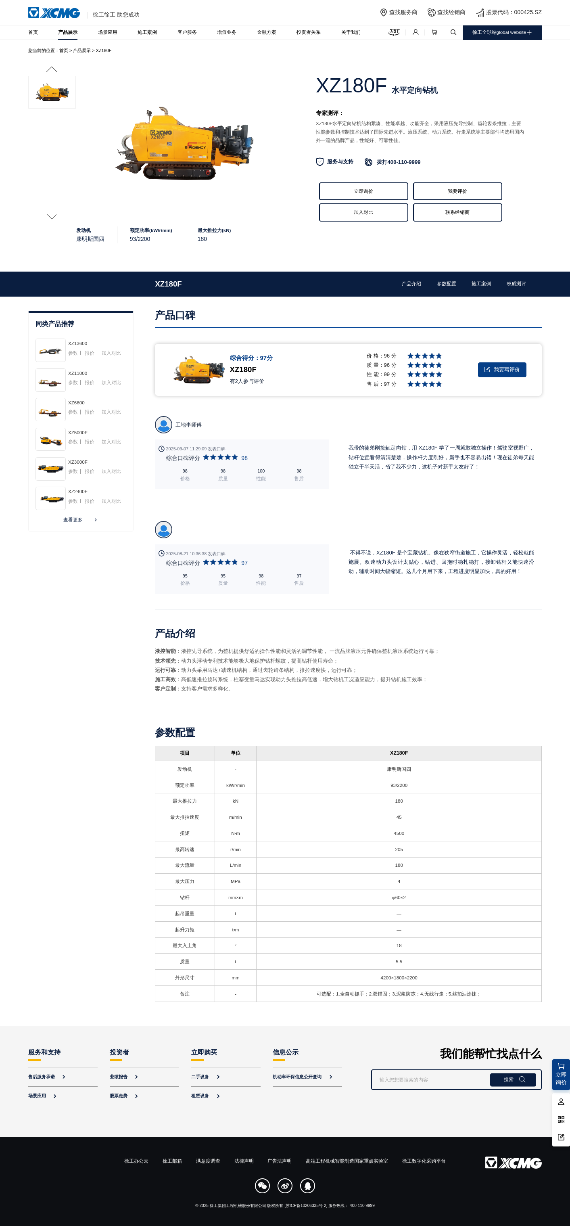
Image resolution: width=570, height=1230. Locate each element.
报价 (89, 353)
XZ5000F (78, 432)
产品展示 (67, 32)
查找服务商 (403, 12)
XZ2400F (78, 491)
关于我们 (351, 32)
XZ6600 (76, 402)
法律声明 (244, 1161)
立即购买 (204, 1052)
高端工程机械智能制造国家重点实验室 (347, 1161)
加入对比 (363, 212)
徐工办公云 (136, 1161)
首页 (33, 32)
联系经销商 (457, 212)
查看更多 (81, 520)
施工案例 (147, 32)
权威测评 (516, 284)
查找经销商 (451, 12)
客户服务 (187, 32)
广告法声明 (279, 1161)
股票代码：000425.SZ (514, 12)
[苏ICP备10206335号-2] (305, 1205)
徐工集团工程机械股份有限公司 (238, 1205)
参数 (73, 353)
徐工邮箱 (172, 1161)
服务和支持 (44, 1052)
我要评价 (457, 191)
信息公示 (286, 1052)
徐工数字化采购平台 (424, 1161)
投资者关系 (308, 32)
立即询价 (363, 191)
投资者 (119, 1052)
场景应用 (107, 32)
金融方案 (266, 32)
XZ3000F (78, 461)
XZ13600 (77, 343)
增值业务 (226, 32)
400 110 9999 (362, 1205)
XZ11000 (77, 373)
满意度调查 (208, 1161)
